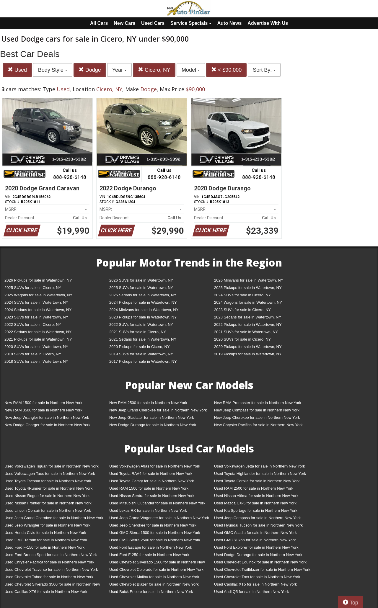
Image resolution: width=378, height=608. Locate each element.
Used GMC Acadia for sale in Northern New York (255, 532)
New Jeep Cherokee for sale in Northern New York (257, 417)
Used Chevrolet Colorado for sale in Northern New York (156, 569)
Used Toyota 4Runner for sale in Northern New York (48, 488)
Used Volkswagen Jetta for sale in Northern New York (259, 466)
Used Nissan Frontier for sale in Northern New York (48, 503)
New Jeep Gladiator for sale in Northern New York (151, 417)
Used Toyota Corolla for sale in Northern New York (257, 481)
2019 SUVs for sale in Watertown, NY (141, 354)
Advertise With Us (267, 23)
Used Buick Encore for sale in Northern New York (151, 591)
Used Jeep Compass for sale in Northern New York (257, 518)
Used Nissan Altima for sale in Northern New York (256, 495)
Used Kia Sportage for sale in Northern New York (255, 510)
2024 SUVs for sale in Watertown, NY (36, 302)
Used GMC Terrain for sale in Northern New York (45, 540)
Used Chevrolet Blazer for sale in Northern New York (154, 584)
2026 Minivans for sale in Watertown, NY (248, 280)
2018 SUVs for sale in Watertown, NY (36, 361)
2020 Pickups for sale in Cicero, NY (139, 346)
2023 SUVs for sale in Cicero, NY (242, 310)
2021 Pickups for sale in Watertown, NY (38, 339)
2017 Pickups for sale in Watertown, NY (143, 361)
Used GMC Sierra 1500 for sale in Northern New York (154, 532)
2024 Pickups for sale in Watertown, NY (143, 302)
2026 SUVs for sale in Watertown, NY (141, 280)
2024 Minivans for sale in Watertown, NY (143, 310)
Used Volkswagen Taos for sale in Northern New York (49, 473)
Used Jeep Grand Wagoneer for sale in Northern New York (159, 518)
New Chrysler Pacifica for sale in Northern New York (258, 425)
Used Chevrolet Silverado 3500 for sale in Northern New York (52, 585)
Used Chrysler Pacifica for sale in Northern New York (49, 562)
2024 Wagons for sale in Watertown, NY (248, 302)
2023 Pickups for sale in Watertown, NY (143, 317)
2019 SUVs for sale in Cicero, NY (32, 354)
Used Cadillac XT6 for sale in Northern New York (45, 591)
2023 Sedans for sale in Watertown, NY (247, 317)
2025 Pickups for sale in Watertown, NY (248, 287)
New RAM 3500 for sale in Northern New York (43, 410)
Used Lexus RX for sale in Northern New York (148, 510)
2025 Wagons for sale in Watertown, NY (38, 295)
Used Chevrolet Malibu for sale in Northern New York (154, 577)
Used (17, 70)
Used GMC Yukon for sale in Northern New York (255, 540)
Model (191, 70)
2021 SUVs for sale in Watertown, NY (246, 332)
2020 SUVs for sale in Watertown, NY (36, 346)
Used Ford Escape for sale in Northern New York (150, 547)
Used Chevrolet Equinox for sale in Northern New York (260, 562)
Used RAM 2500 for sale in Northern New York (253, 488)
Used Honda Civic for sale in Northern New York (45, 532)
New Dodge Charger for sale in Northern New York (47, 425)
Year (119, 70)
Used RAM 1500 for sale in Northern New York (148, 488)
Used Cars (152, 23)
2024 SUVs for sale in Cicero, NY (242, 295)
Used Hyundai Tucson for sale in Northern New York (258, 525)
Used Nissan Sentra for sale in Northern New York (151, 495)
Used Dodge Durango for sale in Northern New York (258, 555)
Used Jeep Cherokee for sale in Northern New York (152, 525)
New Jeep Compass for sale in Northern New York (256, 410)
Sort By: (264, 70)
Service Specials (190, 23)
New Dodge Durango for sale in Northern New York (152, 425)
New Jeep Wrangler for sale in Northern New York (46, 417)
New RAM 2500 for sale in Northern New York (148, 403)
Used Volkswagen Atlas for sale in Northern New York (154, 466)
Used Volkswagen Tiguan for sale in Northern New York (51, 466)
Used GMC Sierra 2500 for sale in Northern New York (154, 540)
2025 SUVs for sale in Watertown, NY (141, 287)
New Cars (124, 23)
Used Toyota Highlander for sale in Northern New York (260, 473)
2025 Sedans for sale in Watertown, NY (142, 295)
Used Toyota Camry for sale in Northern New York (151, 481)
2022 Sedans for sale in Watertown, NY (37, 332)
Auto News (229, 23)
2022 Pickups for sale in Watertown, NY (248, 324)
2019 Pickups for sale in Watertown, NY (248, 354)
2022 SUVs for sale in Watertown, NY (141, 324)
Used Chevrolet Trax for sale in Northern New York (257, 577)
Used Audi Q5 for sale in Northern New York (251, 591)
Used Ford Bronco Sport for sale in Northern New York (50, 555)
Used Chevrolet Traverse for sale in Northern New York (51, 569)
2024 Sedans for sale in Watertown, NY (37, 310)
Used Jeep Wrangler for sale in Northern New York (47, 525)
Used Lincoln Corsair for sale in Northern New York (47, 510)
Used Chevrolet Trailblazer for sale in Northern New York (262, 569)
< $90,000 (226, 70)
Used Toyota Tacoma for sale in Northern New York (47, 481)
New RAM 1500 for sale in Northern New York (43, 403)
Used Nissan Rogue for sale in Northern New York (46, 495)
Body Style (52, 70)
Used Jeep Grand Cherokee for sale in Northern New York (53, 518)
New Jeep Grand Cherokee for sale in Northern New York (158, 410)
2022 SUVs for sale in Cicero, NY (32, 324)
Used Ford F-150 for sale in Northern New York (44, 547)
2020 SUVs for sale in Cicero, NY (242, 339)
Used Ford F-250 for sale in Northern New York (149, 555)
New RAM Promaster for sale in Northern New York (257, 403)
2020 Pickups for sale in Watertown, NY (248, 346)
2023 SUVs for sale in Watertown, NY (36, 317)
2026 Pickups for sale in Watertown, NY (38, 280)
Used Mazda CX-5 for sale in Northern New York (255, 503)
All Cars (99, 23)
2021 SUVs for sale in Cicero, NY (137, 332)
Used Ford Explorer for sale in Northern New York (256, 547)
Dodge (90, 70)
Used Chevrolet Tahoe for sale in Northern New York (48, 577)
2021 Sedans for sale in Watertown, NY (142, 339)
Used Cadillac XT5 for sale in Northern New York (255, 584)
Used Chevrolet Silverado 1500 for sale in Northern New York (157, 563)
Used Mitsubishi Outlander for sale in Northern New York (157, 503)
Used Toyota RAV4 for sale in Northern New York (150, 473)
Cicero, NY (154, 70)
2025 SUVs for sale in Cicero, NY (32, 287)
